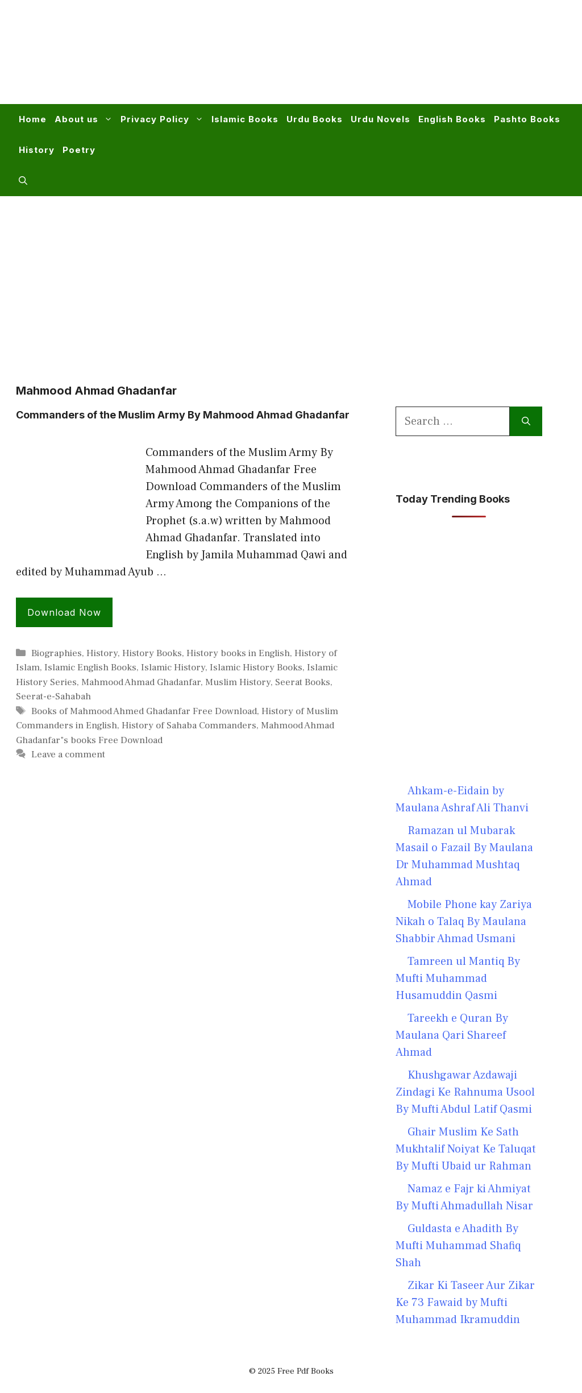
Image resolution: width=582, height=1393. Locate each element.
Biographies (56, 653)
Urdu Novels (380, 119)
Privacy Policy (163, 119)
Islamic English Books (90, 667)
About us (86, 119)
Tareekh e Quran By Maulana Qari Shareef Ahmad (452, 1035)
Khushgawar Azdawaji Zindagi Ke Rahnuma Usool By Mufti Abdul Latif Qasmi (465, 1092)
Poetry (79, 149)
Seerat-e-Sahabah (53, 696)
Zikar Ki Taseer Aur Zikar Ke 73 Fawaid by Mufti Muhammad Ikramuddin (465, 1302)
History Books (152, 653)
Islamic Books (244, 119)
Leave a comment (68, 754)
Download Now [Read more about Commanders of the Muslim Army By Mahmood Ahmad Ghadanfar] (64, 612)
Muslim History (238, 682)
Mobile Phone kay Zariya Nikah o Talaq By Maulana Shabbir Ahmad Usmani (464, 921)
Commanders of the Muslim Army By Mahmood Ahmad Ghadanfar (183, 415)
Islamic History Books (256, 667)
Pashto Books (527, 119)
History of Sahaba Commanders (189, 725)
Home (33, 119)
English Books (452, 119)
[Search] (526, 421)
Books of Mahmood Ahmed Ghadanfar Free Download (144, 711)
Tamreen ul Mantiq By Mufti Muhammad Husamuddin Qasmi (458, 978)
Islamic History (173, 667)
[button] (23, 180)
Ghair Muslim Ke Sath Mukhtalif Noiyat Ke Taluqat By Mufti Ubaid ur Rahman (466, 1149)
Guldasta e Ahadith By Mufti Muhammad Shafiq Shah (458, 1245)
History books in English (238, 653)
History (37, 149)
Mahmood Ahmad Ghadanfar (141, 682)
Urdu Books (314, 119)
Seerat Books (302, 682)
